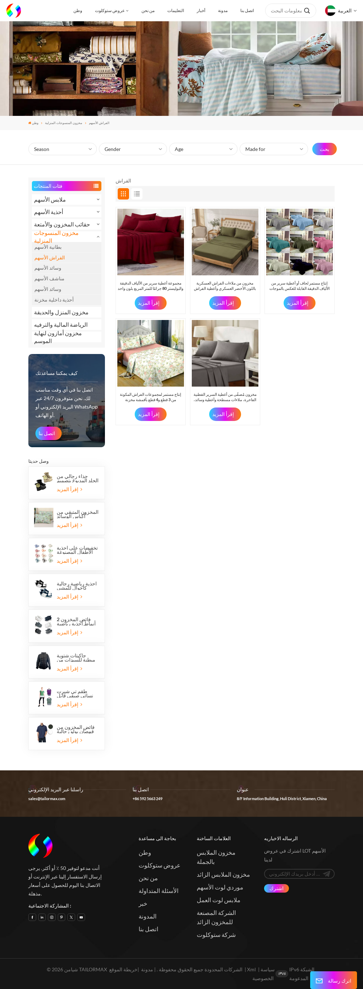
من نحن (148, 10)
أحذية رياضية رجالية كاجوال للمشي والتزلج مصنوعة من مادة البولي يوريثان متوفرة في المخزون (77, 585)
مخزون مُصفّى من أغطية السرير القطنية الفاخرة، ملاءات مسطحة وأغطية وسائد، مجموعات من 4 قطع (225, 397)
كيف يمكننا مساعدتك (56, 373)
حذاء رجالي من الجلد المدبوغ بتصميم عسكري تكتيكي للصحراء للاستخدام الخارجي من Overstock (78, 478)
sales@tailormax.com (46, 798)
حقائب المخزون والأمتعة (62, 224)
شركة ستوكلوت (216, 934)
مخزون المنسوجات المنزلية (63, 123)
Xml (251, 969)
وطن (77, 10)
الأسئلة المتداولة (159, 890)
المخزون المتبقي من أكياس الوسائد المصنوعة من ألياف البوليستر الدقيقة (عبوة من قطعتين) (78, 514)
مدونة (223, 10)
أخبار (201, 10)
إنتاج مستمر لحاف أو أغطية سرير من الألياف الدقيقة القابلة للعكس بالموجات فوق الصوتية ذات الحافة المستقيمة (299, 286)
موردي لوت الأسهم (220, 887)
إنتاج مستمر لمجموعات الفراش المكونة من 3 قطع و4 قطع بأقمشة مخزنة (150, 396)
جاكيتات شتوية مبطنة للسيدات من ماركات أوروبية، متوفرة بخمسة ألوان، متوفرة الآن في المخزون (76, 657)
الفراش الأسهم (49, 257)
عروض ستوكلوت (110, 10)
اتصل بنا (247, 10)
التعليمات (175, 10)
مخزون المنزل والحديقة (61, 312)
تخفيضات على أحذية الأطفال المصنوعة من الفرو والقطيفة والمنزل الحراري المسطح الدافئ (77, 550)
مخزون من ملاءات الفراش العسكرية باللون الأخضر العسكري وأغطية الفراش (225, 285)
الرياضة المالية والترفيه (61, 324)
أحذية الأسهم (48, 211)
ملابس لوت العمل (218, 900)
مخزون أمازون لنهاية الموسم (58, 337)
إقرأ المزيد (69, 489)
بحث (324, 149)
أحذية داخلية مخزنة (54, 300)
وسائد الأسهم (47, 268)
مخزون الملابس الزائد (223, 874)
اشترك (276, 888)
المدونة (148, 916)
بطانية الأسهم (48, 247)
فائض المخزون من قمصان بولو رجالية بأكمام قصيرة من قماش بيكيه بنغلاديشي (76, 729)
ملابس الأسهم (50, 199)
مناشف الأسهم (49, 278)
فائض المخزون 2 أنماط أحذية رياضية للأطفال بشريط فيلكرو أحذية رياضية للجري (77, 621)
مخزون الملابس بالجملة (216, 857)
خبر (143, 903)
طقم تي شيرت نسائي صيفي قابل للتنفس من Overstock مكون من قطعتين (75, 693)
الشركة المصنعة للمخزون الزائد (216, 917)
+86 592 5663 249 (147, 798)
